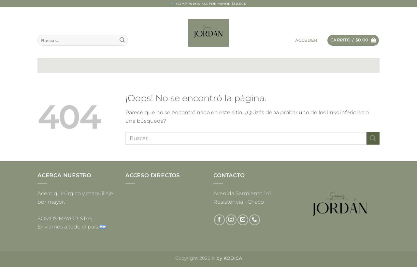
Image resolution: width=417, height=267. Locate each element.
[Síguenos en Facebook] (219, 219)
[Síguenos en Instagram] (231, 219)
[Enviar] (122, 40)
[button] (306, 40)
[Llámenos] (254, 219)
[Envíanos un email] (242, 219)
